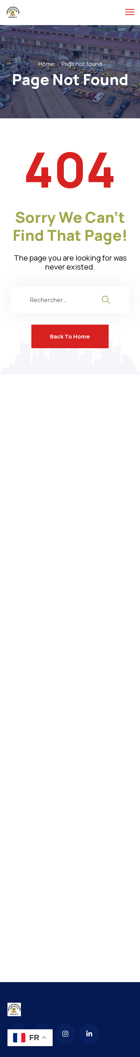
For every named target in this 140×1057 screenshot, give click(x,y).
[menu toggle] (129, 12)
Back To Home (70, 336)
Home (46, 64)
